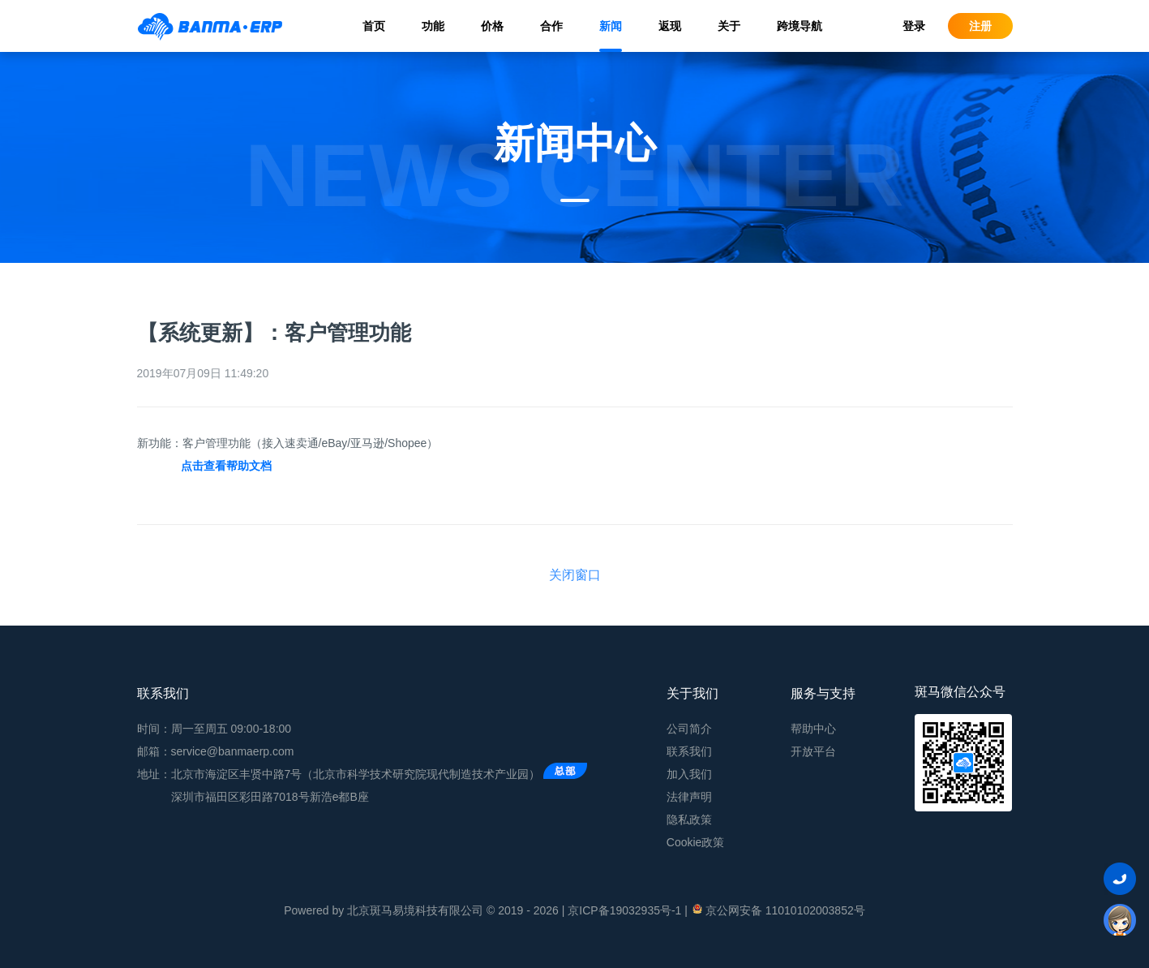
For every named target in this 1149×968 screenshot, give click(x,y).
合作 (551, 25)
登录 (913, 25)
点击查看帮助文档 (226, 465)
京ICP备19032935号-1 (624, 910)
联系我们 (689, 751)
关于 (729, 25)
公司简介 (689, 728)
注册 (980, 25)
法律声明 (689, 796)
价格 (492, 25)
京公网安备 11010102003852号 (778, 909)
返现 (669, 25)
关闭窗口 (575, 575)
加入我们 (689, 774)
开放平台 (813, 751)
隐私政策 (689, 819)
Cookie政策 (696, 842)
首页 (373, 25)
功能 (433, 25)
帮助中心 (813, 728)
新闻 (610, 25)
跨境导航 (799, 25)
